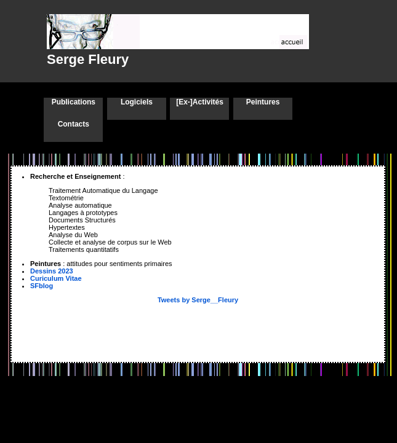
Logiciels (137, 102)
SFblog (41, 285)
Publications (73, 102)
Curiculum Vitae (56, 278)
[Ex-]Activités (199, 102)
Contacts (73, 124)
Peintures (263, 102)
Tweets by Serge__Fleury (198, 300)
